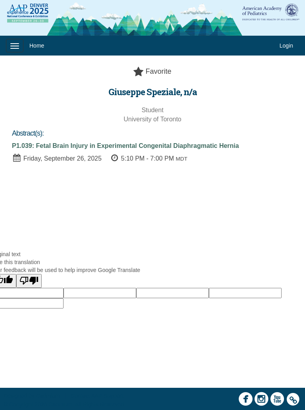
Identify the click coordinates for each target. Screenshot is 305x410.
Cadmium (48, 396)
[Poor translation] (29, 281)
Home (36, 45)
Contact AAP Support (97, 396)
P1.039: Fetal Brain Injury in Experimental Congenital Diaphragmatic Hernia (125, 145)
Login (286, 45)
